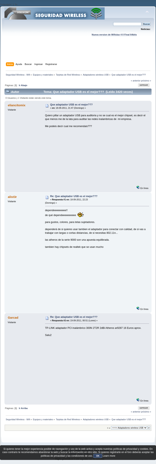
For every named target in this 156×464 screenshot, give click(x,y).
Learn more (109, 455)
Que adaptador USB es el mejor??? (71, 104)
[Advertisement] (78, 53)
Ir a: (108, 428)
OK (98, 456)
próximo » (146, 80)
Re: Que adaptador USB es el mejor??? (74, 196)
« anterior (135, 80)
